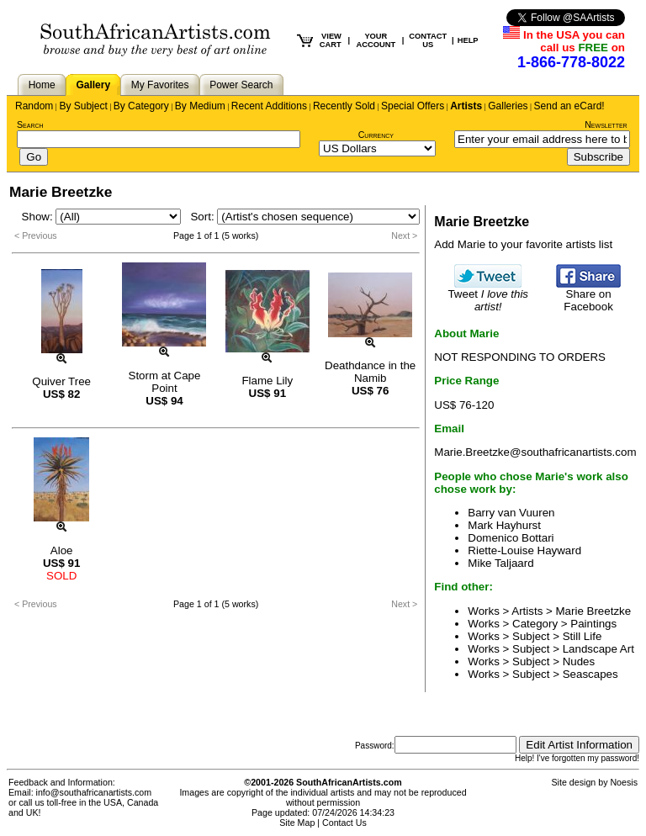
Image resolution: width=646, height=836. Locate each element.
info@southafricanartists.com (94, 792)
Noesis (624, 782)
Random (34, 106)
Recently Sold (344, 106)
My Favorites (160, 85)
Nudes (579, 661)
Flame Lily (267, 380)
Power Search (241, 85)
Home (42, 85)
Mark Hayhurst (504, 525)
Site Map (297, 822)
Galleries (507, 106)
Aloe (61, 550)
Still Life (582, 636)
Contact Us (344, 822)
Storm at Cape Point (165, 381)
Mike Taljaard (500, 563)
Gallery (93, 85)
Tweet (487, 295)
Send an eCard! (569, 106)
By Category (141, 106)
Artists (466, 106)
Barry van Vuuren (511, 512)
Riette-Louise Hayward (524, 550)
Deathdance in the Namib (370, 371)
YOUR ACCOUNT (376, 40)
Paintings (593, 623)
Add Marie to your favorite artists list (523, 244)
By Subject (83, 106)
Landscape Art (598, 649)
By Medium (200, 106)
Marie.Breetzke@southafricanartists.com (535, 452)
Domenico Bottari (510, 538)
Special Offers (412, 106)
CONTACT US (428, 40)
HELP (468, 40)
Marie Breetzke (594, 611)
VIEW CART (331, 40)
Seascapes (590, 674)
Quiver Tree (61, 381)
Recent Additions (269, 106)
